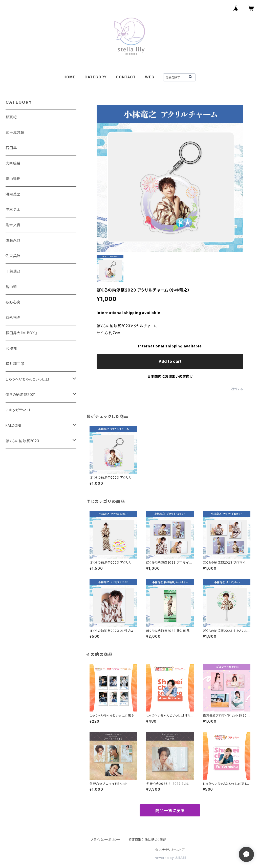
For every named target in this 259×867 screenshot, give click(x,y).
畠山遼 (11, 286)
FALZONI (13, 425)
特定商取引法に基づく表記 (147, 839)
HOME (69, 77)
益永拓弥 (13, 317)
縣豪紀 (11, 117)
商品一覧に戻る (170, 810)
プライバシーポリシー (105, 839)
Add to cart (170, 361)
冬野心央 (13, 302)
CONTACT (126, 77)
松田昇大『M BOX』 (21, 333)
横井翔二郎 (15, 364)
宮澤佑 (11, 348)
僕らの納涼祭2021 (21, 394)
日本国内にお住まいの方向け (170, 376)
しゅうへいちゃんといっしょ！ (28, 379)
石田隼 (11, 148)
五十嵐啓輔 (15, 132)
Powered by (170, 858)
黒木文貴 (13, 225)
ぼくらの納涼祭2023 (22, 441)
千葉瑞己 (13, 271)
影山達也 (13, 178)
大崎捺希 (13, 163)
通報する (237, 389)
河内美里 (13, 194)
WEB (149, 77)
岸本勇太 (13, 209)
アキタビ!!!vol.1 (18, 410)
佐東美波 (13, 256)
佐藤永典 (13, 240)
